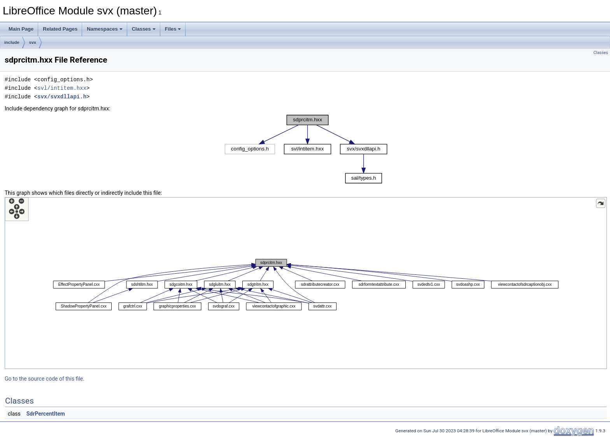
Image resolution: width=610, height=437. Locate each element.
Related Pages (60, 29)
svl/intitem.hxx (61, 88)
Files (173, 29)
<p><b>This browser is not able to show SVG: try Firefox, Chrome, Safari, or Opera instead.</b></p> (306, 149)
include (11, 42)
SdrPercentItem (45, 414)
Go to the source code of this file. (44, 379)
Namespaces (105, 29)
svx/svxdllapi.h (61, 96)
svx (32, 42)
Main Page (21, 29)
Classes (144, 29)
